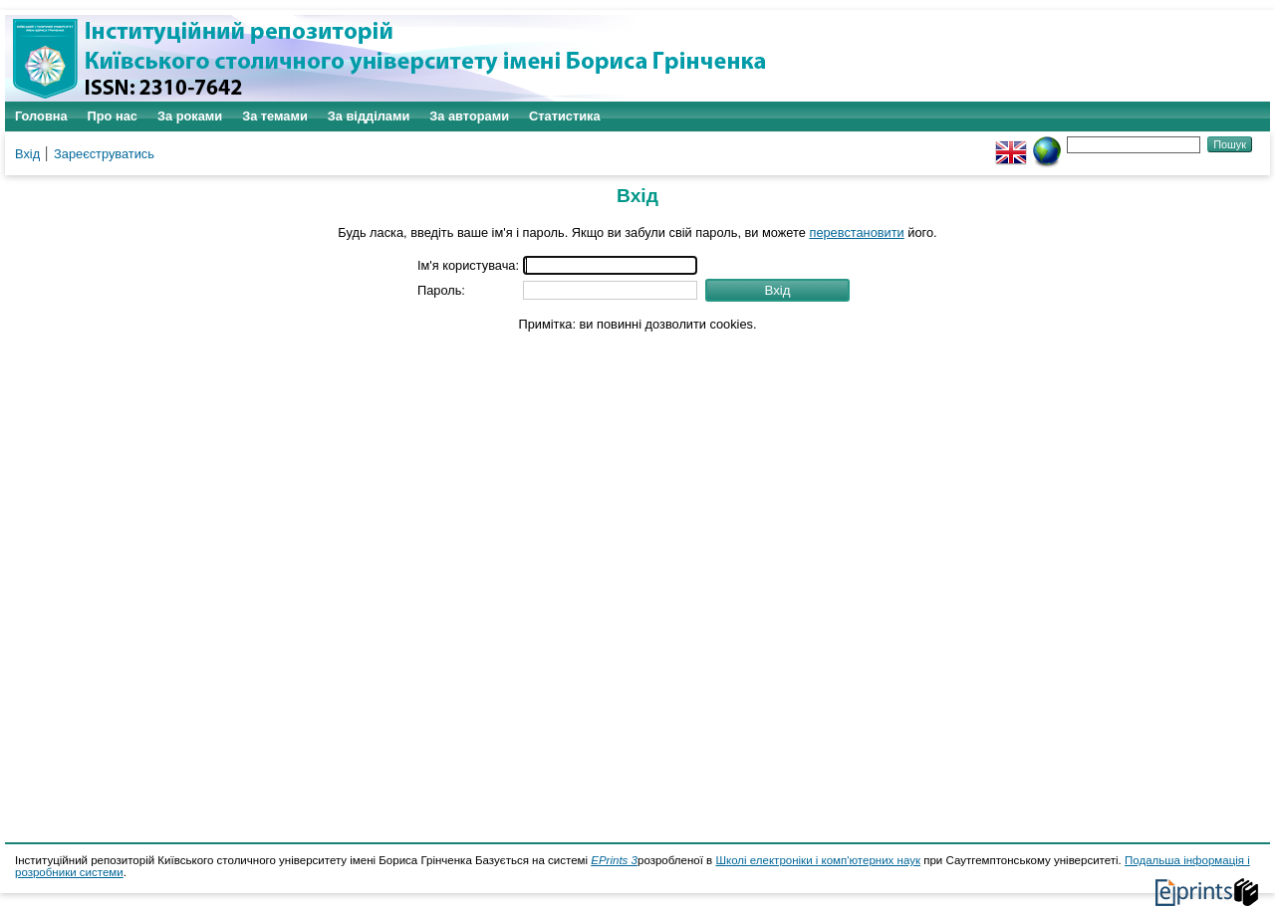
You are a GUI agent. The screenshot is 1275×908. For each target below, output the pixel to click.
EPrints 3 (614, 860)
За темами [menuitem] (275, 116)
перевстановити (856, 232)
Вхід (27, 153)
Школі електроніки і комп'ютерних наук (817, 860)
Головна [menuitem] (41, 116)
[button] (777, 290)
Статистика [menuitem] (565, 116)
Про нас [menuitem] (112, 116)
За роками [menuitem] (189, 116)
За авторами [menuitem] (469, 116)
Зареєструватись (104, 153)
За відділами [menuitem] (369, 116)
